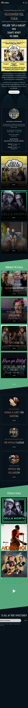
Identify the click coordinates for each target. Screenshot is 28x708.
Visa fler (14, 384)
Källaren (17, 345)
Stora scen (17, 290)
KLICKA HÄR (18, 131)
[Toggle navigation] (26, 2)
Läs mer (13, 184)
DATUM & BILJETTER (14, 92)
